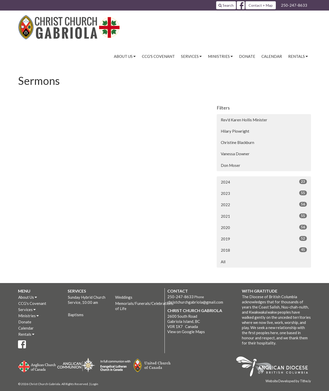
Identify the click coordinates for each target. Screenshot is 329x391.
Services (27, 309)
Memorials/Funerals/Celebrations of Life (138, 306)
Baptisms (76, 314)
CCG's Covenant (158, 56)
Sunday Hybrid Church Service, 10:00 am (86, 300)
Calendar (271, 56)
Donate (247, 56)
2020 (264, 227)
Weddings (123, 297)
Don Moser (230, 165)
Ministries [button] (220, 56)
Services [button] (191, 56)
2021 (264, 216)
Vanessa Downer (235, 153)
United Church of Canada (152, 365)
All (223, 261)
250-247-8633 (294, 5)
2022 (264, 204)
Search (226, 5)
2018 (264, 249)
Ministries (28, 315)
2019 (264, 238)
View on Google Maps (186, 331)
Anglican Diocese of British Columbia (275, 367)
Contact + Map (261, 5)
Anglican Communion (76, 365)
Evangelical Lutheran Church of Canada (113, 365)
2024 (264, 181)
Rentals (26, 334)
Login (94, 384)
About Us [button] (125, 56)
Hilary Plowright (235, 131)
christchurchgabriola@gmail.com (195, 302)
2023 (264, 193)
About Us (27, 297)
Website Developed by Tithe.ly (288, 381)
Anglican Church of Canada (37, 365)
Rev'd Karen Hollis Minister (244, 119)
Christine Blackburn (237, 142)
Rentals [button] (298, 56)
